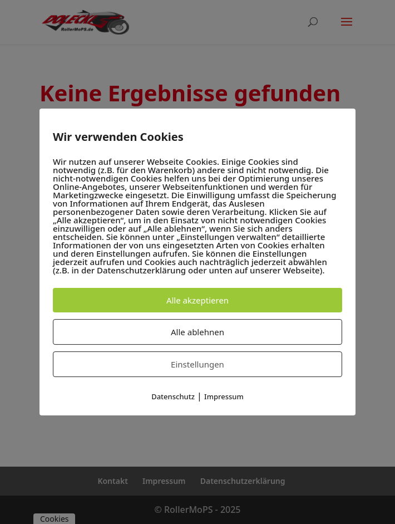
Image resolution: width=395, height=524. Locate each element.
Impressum (224, 396)
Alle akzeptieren (197, 300)
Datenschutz (173, 396)
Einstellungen (197, 364)
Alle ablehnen (197, 331)
